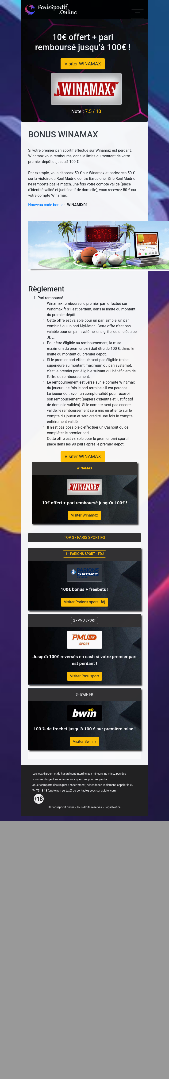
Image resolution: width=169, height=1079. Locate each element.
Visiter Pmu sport (84, 676)
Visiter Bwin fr (84, 741)
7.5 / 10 (93, 111)
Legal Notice (112, 807)
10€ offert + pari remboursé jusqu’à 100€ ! (83, 42)
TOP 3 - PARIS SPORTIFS (84, 537)
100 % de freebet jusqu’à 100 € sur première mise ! (84, 729)
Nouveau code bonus (45, 205)
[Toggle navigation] (137, 14)
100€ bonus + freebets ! (84, 589)
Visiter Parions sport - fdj (84, 602)
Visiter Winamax (84, 515)
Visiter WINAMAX (83, 64)
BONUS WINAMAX (63, 135)
